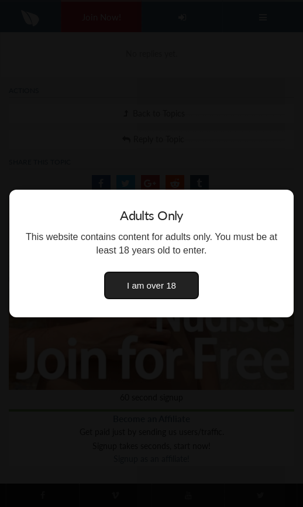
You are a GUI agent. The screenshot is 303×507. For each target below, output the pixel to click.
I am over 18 (151, 285)
